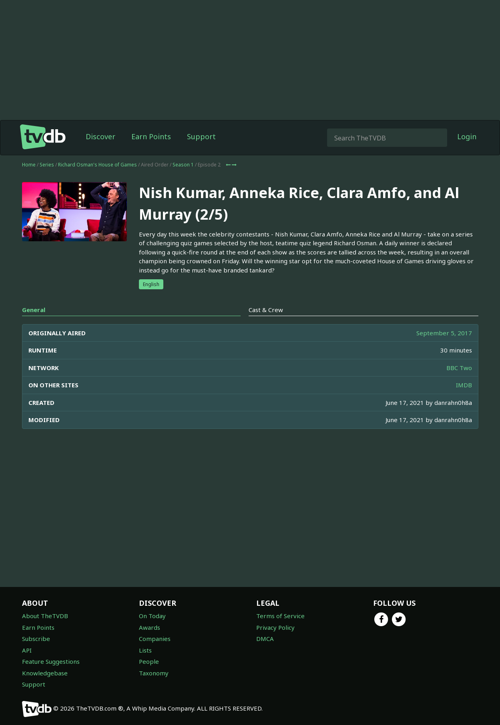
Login (466, 136)
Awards (149, 627)
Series (47, 164)
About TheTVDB (45, 616)
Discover (100, 136)
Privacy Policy (275, 627)
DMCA (265, 639)
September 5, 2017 (444, 333)
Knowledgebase (45, 673)
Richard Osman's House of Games (97, 164)
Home (29, 164)
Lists (145, 650)
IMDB (464, 385)
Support (201, 136)
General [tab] (33, 310)
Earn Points (151, 136)
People (149, 661)
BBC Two (459, 368)
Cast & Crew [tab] (266, 310)
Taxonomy (154, 673)
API (27, 650)
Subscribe (36, 639)
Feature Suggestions (51, 661)
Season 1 (183, 164)
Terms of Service (280, 616)
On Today (152, 616)
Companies (155, 639)
